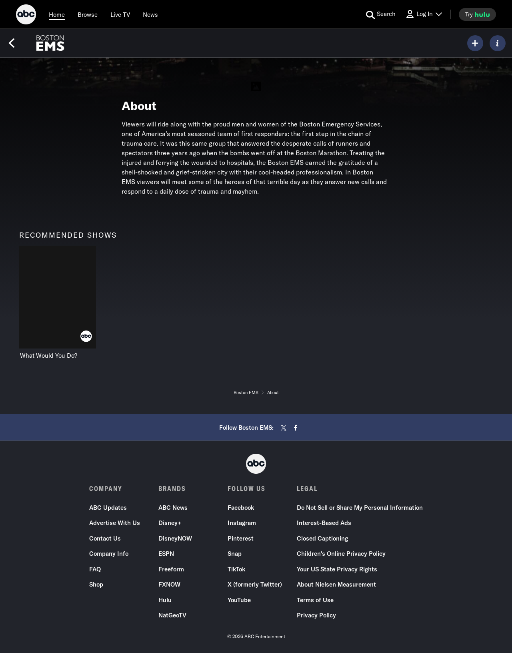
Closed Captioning (322, 538)
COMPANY (105, 488)
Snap (235, 554)
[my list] (475, 43)
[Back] (11, 43)
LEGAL (307, 488)
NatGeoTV (172, 615)
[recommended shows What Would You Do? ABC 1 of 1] (57, 303)
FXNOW (169, 585)
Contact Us (105, 538)
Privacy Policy (316, 615)
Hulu (165, 600)
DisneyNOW (175, 538)
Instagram (242, 523)
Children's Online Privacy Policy (341, 554)
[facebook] (295, 427)
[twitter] (283, 427)
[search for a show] (381, 14)
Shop (96, 585)
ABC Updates (108, 507)
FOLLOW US (247, 488)
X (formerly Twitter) (255, 585)
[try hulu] (477, 14)
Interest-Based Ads (324, 523)
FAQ (95, 569)
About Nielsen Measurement (336, 585)
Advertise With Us (114, 523)
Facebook (241, 507)
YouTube (239, 600)
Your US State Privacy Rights (337, 569)
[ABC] (26, 15)
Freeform (171, 569)
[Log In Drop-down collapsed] (423, 14)
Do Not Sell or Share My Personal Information (360, 507)
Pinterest (241, 538)
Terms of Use (315, 600)
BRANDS (172, 488)
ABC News (173, 507)
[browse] (88, 14)
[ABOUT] (498, 43)
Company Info (108, 554)
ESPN (166, 554)
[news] (150, 14)
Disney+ (169, 523)
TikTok (236, 569)
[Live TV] (120, 14)
